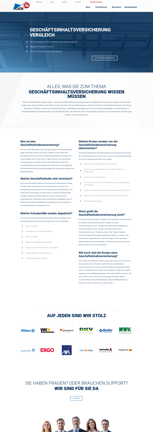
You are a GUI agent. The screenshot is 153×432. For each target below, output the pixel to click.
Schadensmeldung (102, 2)
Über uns (40, 2)
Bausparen (118, 7)
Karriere (83, 2)
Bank (93, 7)
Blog (54, 2)
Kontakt (68, 2)
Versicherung (105, 7)
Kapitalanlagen (132, 7)
